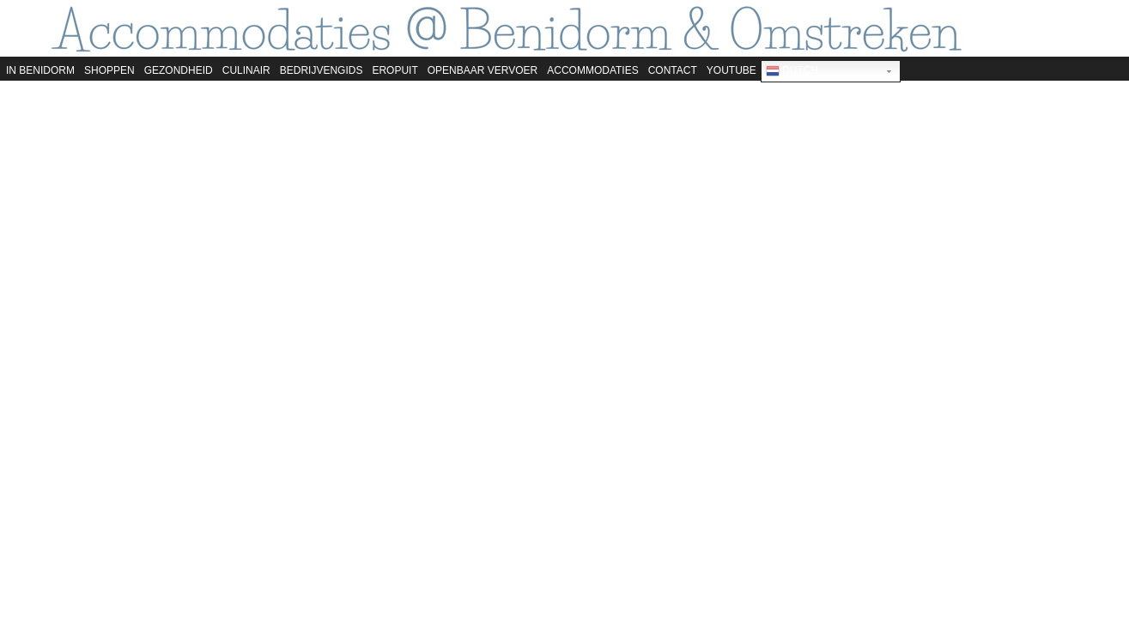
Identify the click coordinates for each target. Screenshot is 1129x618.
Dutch (792, 71)
